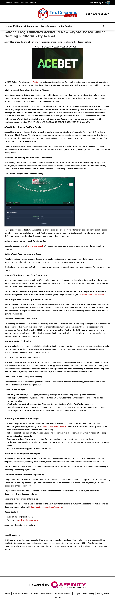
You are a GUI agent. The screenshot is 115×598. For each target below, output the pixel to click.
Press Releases (48, 26)
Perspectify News (13, 26)
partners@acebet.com (28, 520)
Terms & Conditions (63, 593)
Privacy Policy (103, 593)
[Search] (103, 26)
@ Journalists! (31, 26)
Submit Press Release (43, 593)
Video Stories (65, 26)
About (7, 593)
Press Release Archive (22, 593)
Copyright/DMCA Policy (84, 593)
